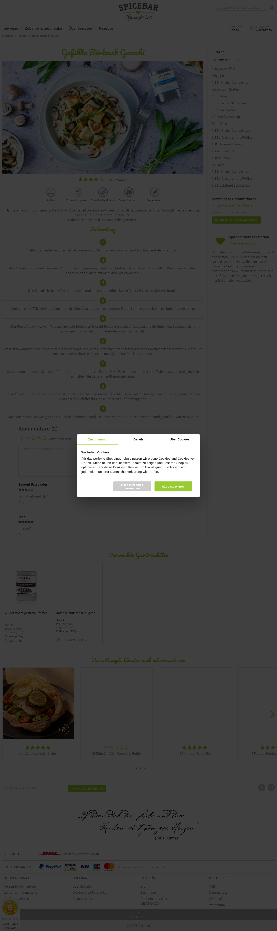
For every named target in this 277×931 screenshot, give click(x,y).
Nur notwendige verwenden (132, 486)
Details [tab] (139, 439)
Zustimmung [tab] (97, 439)
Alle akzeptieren (173, 486)
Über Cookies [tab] (179, 439)
